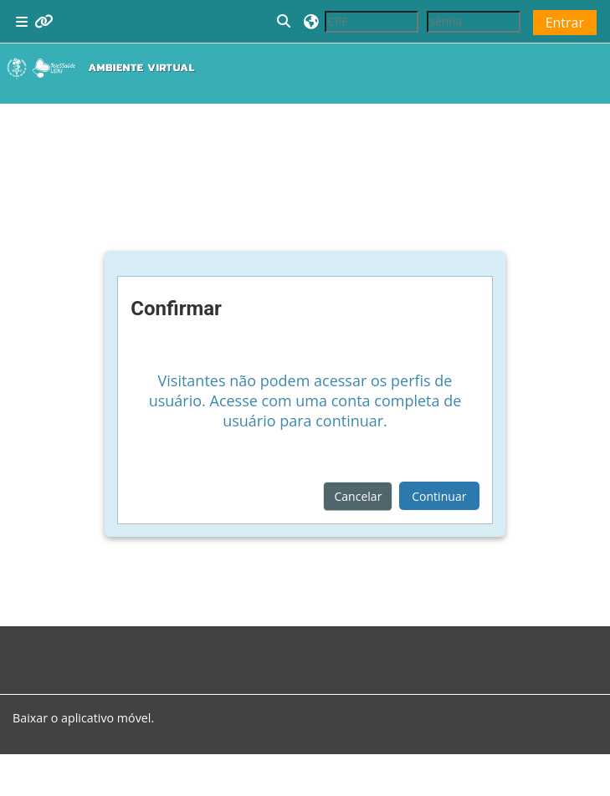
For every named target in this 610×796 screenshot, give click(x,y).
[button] (284, 21)
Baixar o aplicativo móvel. (83, 718)
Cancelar (358, 496)
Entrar (565, 22)
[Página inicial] (104, 67)
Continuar (439, 496)
